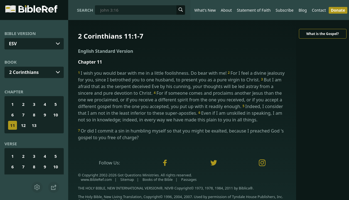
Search (85, 10)
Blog (303, 10)
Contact (319, 10)
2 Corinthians (24, 72)
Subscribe (284, 10)
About (226, 10)
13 (34, 125)
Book (10, 62)
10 (55, 115)
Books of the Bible (157, 179)
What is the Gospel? (322, 33)
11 (12, 125)
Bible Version (20, 33)
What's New (205, 10)
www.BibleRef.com (96, 179)
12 (23, 125)
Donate (338, 10)
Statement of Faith (254, 10)
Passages (189, 179)
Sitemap (127, 179)
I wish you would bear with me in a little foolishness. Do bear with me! (153, 73)
